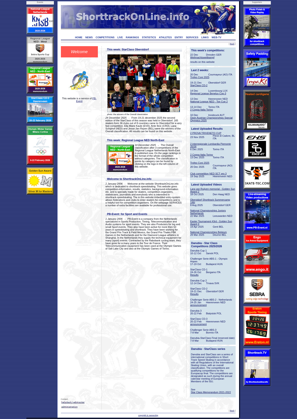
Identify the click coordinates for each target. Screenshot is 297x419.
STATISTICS (149, 37)
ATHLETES (165, 37)
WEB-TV (216, 37)
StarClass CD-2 (198, 85)
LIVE (120, 37)
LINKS (205, 37)
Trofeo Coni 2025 (200, 77)
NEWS (89, 37)
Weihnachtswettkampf (202, 57)
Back (232, 44)
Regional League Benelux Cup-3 (208, 93)
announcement (198, 305)
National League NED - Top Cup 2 (209, 101)
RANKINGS (132, 37)
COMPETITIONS (105, 37)
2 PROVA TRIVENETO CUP (205, 133)
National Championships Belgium (208, 232)
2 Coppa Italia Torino (201, 109)
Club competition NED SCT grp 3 (208, 173)
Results (194, 275)
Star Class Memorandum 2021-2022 (211, 392)
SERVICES (192, 37)
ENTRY (179, 37)
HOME (78, 37)
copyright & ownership (148, 415)
